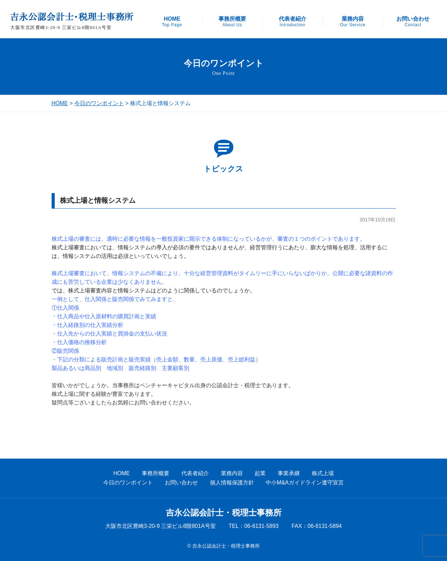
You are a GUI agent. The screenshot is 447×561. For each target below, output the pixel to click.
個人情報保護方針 (232, 482)
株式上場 (323, 473)
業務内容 (352, 21)
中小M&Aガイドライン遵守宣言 (305, 482)
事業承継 (289, 473)
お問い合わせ (412, 21)
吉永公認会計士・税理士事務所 (223, 512)
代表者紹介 (292, 21)
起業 (260, 473)
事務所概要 (232, 21)
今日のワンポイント (99, 103)
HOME (172, 21)
